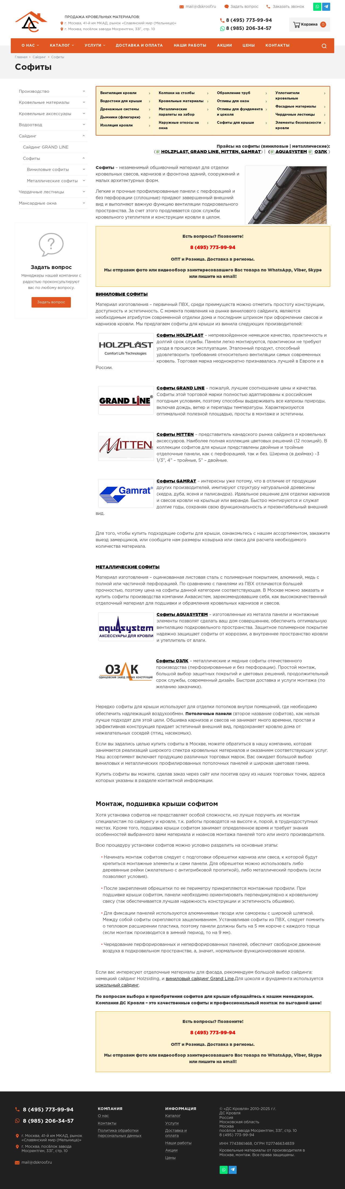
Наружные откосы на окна (179, 125)
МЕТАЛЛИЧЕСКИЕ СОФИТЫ (128, 566)
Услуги (93, 45)
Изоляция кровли (116, 125)
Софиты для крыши (235, 122)
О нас (28, 45)
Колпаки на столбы (177, 93)
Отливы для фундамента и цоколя (240, 112)
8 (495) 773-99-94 (249, 20)
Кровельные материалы (53, 102)
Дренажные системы (119, 109)
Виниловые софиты (57, 169)
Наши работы (190, 45)
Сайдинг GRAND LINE (45, 147)
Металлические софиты (57, 180)
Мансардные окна (53, 203)
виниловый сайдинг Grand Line (200, 979)
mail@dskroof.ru (201, 6)
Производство (53, 91)
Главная (21, 57)
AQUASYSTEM (291, 151)
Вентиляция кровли (118, 93)
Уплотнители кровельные (287, 96)
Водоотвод (53, 124)
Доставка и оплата (139, 45)
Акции (224, 45)
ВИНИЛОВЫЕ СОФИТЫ (122, 294)
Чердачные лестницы (53, 192)
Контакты (277, 45)
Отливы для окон (233, 101)
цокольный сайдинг (117, 985)
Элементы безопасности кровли (298, 125)
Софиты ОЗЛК (172, 660)
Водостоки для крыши (121, 101)
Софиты (57, 57)
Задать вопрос (244, 6)
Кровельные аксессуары (53, 113)
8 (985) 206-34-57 (248, 28)
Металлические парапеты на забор (177, 112)
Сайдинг (39, 57)
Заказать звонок (288, 6)
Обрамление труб (233, 93)
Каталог (60, 45)
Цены (249, 45)
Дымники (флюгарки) (120, 117)
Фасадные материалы (295, 106)
